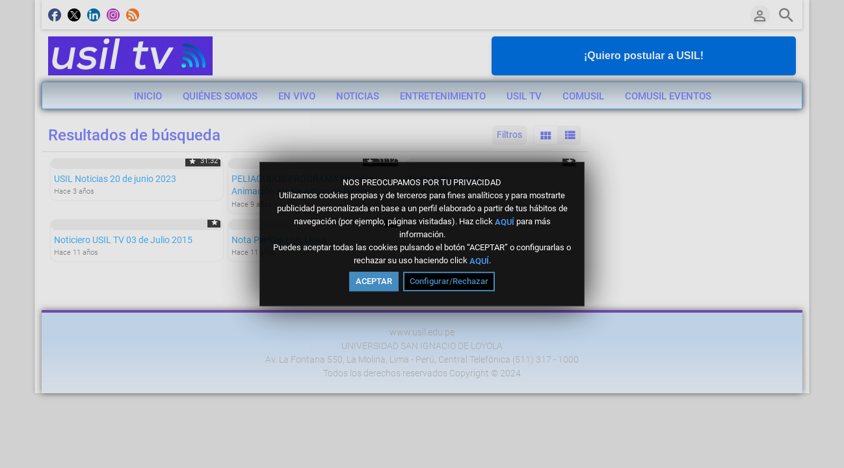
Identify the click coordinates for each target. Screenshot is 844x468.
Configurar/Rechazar (449, 281)
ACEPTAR (374, 281)
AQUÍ (504, 221)
